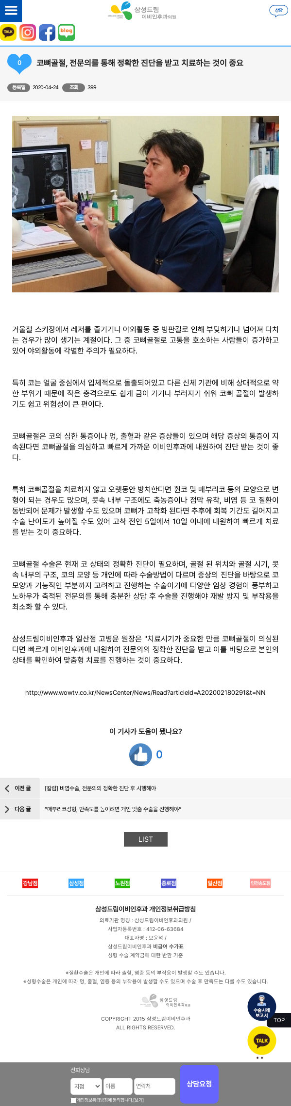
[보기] (138, 1100)
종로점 (168, 883)
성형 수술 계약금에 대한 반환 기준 (145, 955)
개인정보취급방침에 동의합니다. (105, 1100)
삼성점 (76, 883)
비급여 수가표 (168, 947)
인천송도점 (260, 883)
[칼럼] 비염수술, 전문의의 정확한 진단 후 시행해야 (100, 788)
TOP (279, 1020)
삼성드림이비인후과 (121, 909)
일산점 (214, 883)
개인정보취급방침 (172, 909)
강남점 (30, 883)
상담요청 (199, 1084)
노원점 (122, 883)
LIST (145, 839)
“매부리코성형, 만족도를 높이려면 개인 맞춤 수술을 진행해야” (113, 809)
